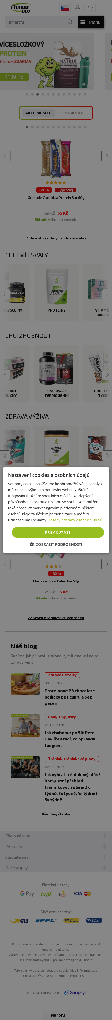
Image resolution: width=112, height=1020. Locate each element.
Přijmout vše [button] (57, 532)
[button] (56, 544)
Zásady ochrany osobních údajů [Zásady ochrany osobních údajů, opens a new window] (75, 519)
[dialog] (56, 510)
